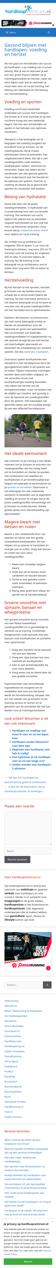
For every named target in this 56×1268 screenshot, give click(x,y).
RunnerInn (10, 1081)
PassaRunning (12, 1056)
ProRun (8, 1071)
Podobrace (10, 1066)
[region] (28, 1243)
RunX (7, 1096)
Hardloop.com (13, 1041)
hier (21, 1250)
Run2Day (9, 1076)
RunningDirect (13, 1091)
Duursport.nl (12, 1031)
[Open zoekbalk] (49, 32)
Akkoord (28, 1261)
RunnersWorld (13, 1086)
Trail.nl (8, 1111)
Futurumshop (12, 1036)
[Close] (53, 1221)
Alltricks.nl (10, 1006)
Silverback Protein (15, 1101)
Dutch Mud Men (14, 1026)
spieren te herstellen (19, 487)
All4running (11, 1000)
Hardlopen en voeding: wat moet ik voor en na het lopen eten (30, 734)
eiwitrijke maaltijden (36, 351)
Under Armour (13, 1117)
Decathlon (10, 1021)
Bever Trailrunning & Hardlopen (23, 1011)
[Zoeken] (47, 985)
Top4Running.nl (13, 1106)
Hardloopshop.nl (14, 1046)
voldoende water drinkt (34, 230)
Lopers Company (14, 1051)
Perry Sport (11, 1061)
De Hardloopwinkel (15, 1016)
